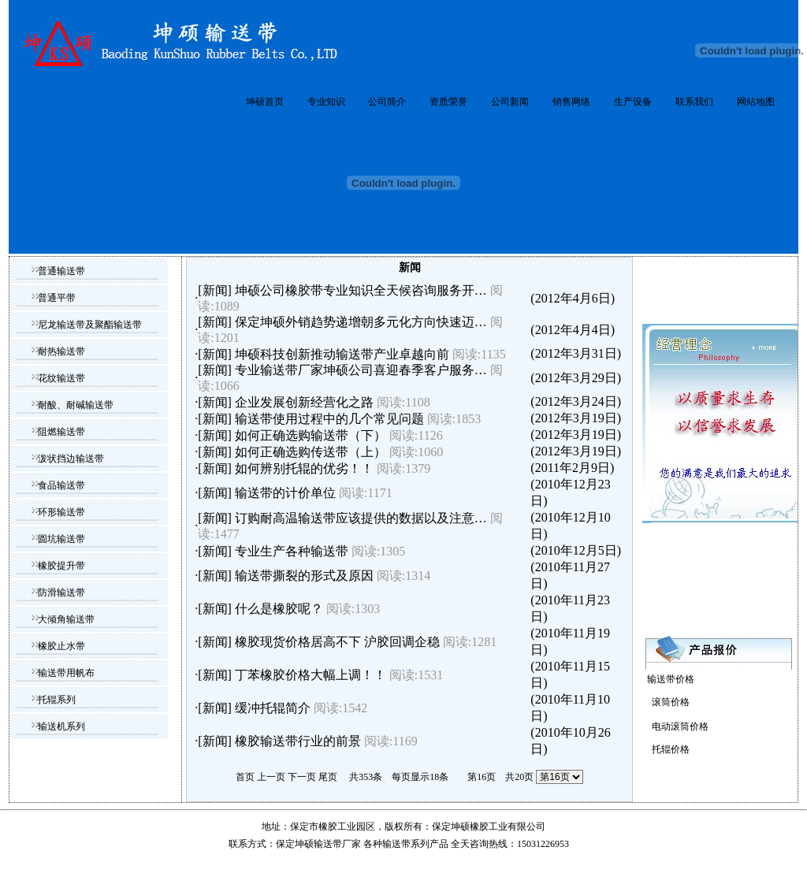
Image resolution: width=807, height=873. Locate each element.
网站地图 (756, 101)
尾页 (327, 776)
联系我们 (694, 101)
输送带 (396, 843)
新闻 (215, 290)
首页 (245, 776)
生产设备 (633, 101)
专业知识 (326, 101)
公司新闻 (510, 101)
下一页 (302, 776)
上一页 (271, 776)
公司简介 (387, 101)
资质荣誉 (448, 101)
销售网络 (571, 101)
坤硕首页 (265, 101)
